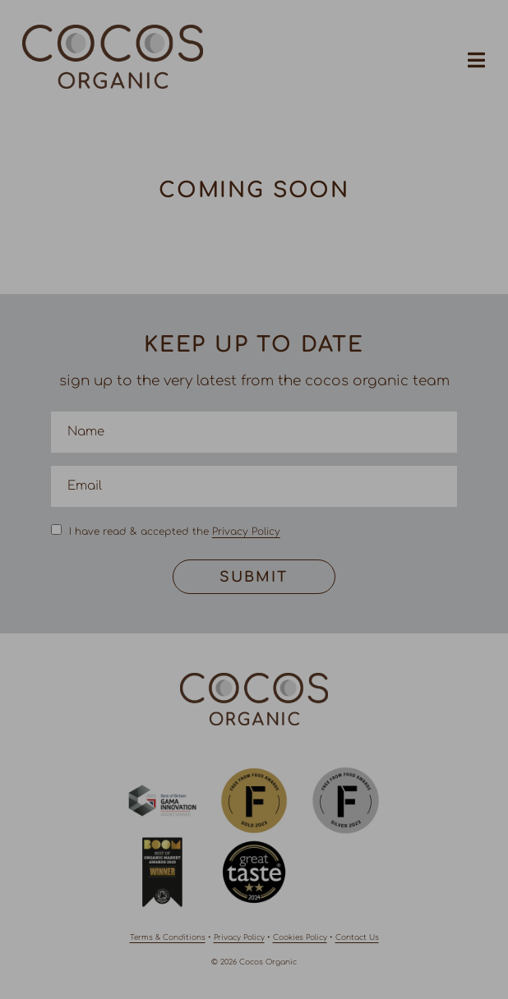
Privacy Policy (246, 531)
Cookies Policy (300, 937)
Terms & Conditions (168, 937)
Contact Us (357, 937)
